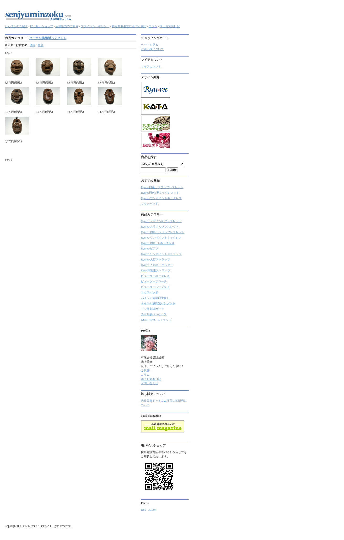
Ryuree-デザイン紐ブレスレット (161, 221)
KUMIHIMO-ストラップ (156, 320)
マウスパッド (149, 203)
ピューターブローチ (154, 281)
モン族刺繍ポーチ (152, 309)
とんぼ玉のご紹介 (16, 26)
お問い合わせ (149, 383)
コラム (153, 26)
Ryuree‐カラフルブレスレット (160, 226)
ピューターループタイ (155, 287)
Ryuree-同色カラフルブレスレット (162, 232)
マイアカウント (151, 66)
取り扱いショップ (41, 26)
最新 (40, 45)
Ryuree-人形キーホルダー (157, 265)
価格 (32, 45)
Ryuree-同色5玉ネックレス (157, 243)
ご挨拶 (145, 370)
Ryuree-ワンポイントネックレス (161, 198)
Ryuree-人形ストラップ (155, 259)
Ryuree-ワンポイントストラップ (161, 254)
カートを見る (149, 45)
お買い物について (152, 49)
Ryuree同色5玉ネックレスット (160, 192)
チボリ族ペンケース (154, 314)
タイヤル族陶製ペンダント (47, 38)
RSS (143, 509)
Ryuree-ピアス (150, 248)
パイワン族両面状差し (155, 298)
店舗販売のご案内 (66, 26)
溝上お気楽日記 (170, 26)
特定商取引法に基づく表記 (129, 26)
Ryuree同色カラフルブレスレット (162, 187)
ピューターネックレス (155, 276)
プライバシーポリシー (95, 26)
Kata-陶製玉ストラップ (155, 270)
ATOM (152, 509)
